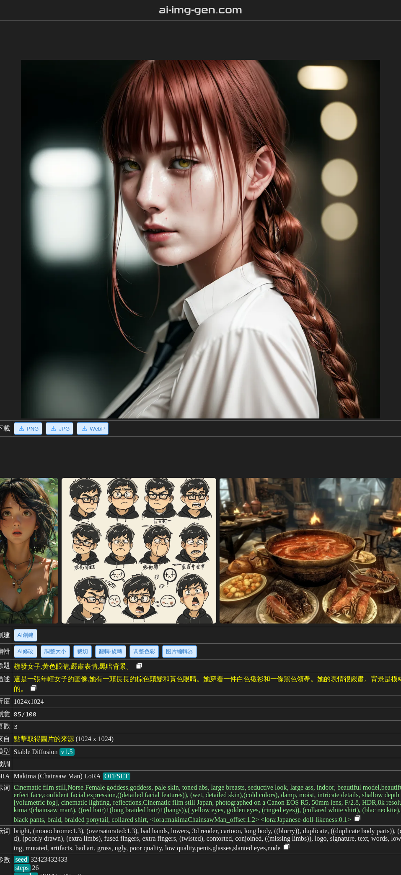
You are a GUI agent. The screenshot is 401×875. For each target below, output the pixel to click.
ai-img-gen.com (200, 10)
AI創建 (26, 635)
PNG (28, 428)
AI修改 (26, 651)
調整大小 (55, 651)
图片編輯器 (179, 651)
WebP (92, 428)
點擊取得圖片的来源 (44, 738)
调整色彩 (144, 651)
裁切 (82, 651)
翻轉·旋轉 (110, 651)
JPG (59, 428)
